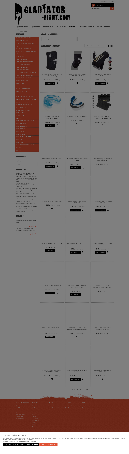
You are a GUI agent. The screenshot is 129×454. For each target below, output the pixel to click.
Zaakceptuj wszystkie (48, 444)
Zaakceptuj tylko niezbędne (14, 444)
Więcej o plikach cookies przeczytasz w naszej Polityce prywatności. (19, 441)
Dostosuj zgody (32, 444)
